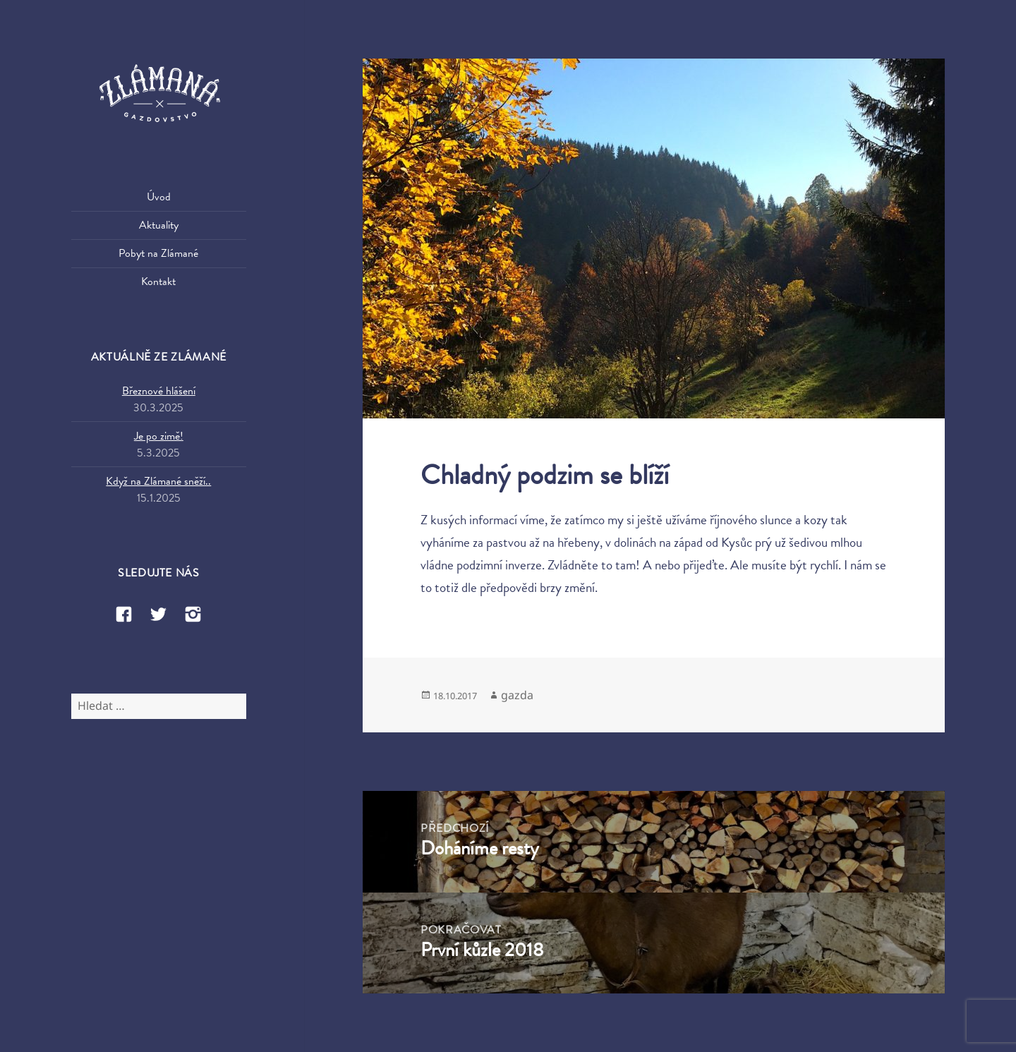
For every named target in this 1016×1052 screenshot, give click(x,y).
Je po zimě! (158, 436)
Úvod (159, 196)
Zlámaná (158, 95)
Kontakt (158, 281)
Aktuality (159, 225)
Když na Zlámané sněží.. (158, 481)
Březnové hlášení (158, 390)
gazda (517, 695)
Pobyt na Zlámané (158, 253)
